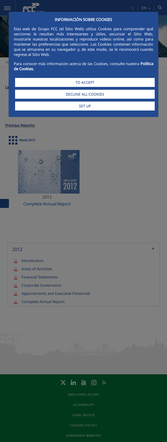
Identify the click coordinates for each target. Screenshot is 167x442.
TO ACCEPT (84, 82)
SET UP (85, 106)
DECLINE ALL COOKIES (85, 94)
